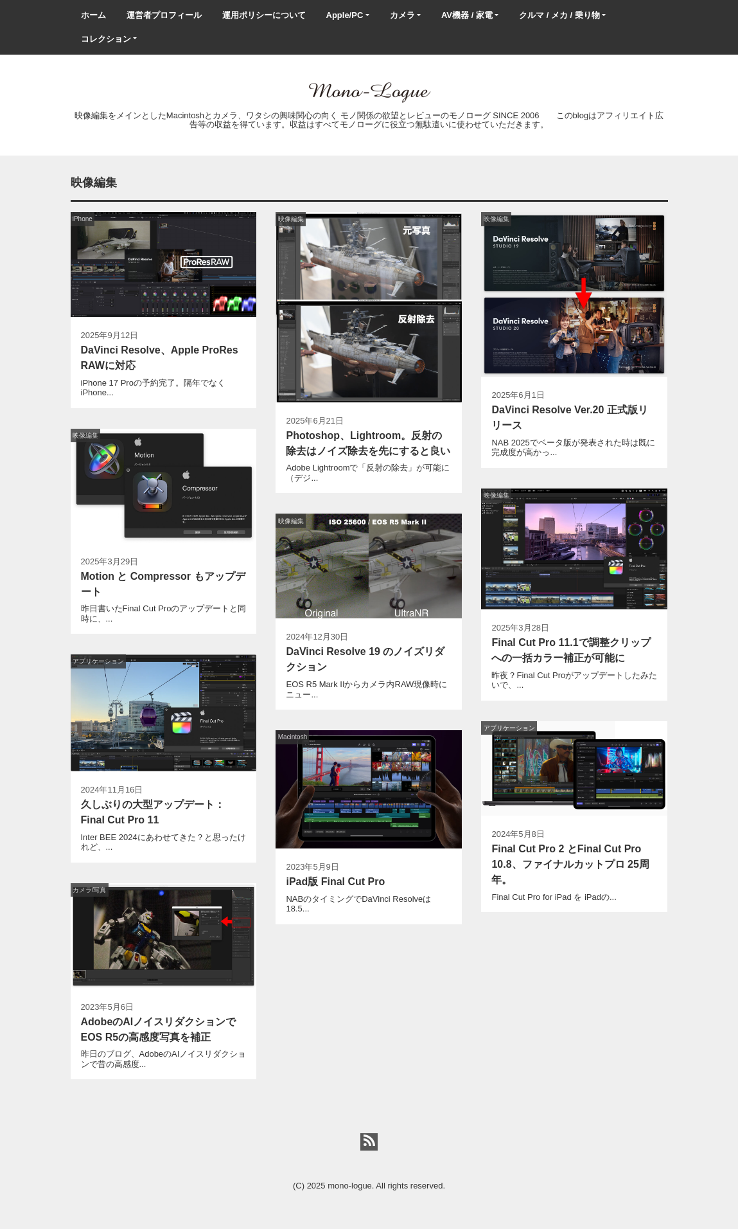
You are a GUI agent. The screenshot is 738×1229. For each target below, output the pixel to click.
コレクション (106, 39)
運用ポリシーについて (264, 15)
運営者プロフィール (164, 15)
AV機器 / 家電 (467, 15)
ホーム (93, 15)
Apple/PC (345, 15)
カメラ (402, 15)
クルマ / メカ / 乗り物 (559, 15)
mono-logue (350, 1185)
